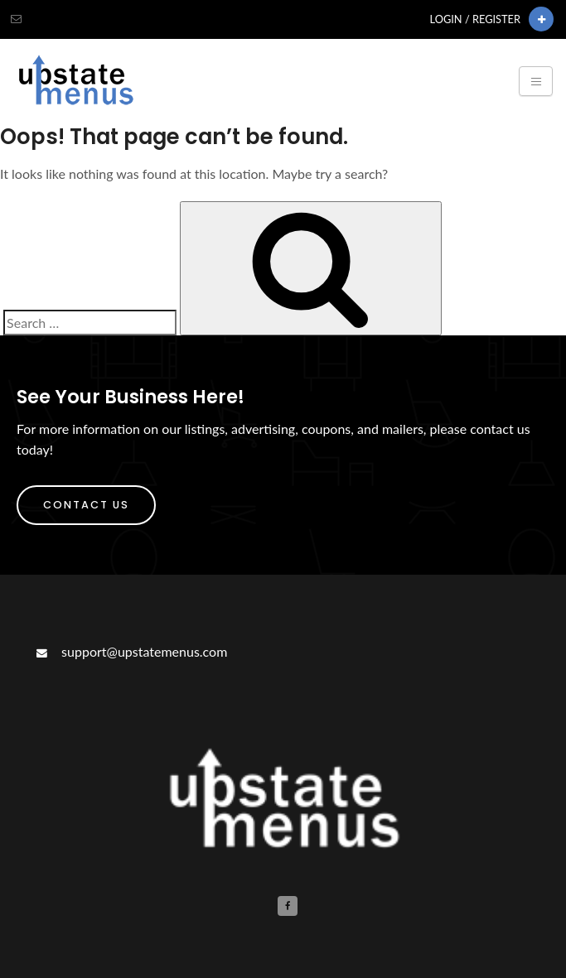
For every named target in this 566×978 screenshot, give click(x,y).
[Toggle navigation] (536, 81)
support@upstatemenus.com (130, 651)
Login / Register (475, 19)
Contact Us (86, 505)
